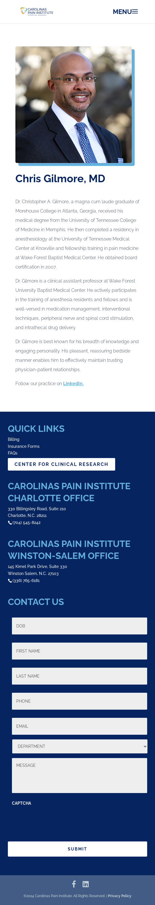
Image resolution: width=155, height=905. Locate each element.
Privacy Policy (119, 896)
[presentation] (56, 820)
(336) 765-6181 (26, 580)
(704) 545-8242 (26, 522)
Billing (13, 439)
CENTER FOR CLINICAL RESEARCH (61, 464)
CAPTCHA (21, 803)
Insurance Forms (24, 446)
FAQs (12, 453)
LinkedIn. (73, 383)
